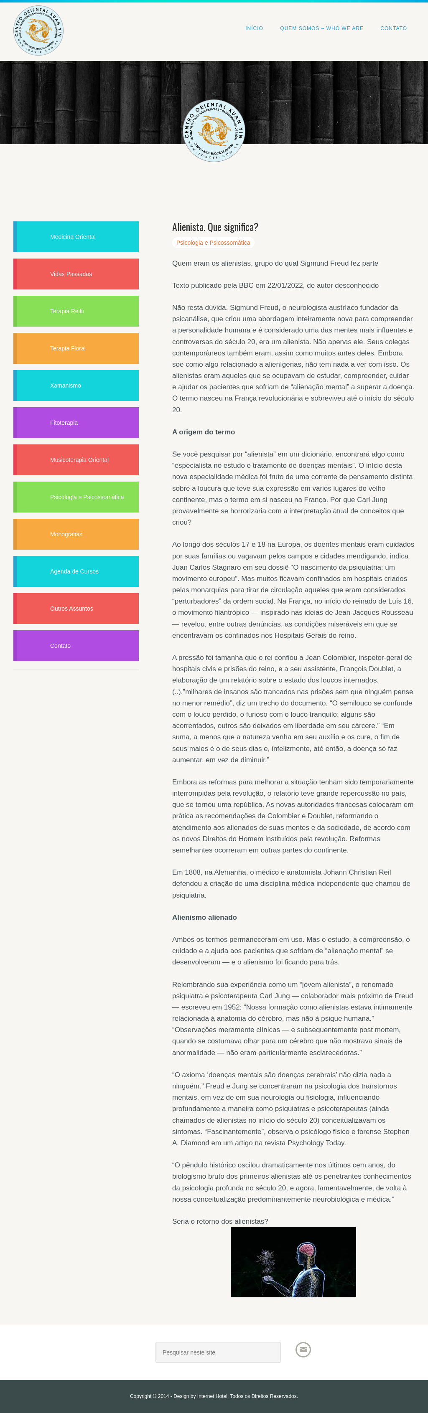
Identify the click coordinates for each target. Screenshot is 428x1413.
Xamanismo (65, 385)
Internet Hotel (212, 1396)
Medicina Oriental (73, 236)
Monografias (66, 534)
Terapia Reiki (67, 311)
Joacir (76, 1355)
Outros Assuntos (71, 608)
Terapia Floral (68, 348)
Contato (60, 645)
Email (303, 1349)
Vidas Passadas (71, 274)
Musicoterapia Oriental (79, 460)
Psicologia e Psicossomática (213, 242)
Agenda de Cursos (74, 571)
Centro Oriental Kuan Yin (76, 19)
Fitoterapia (64, 422)
